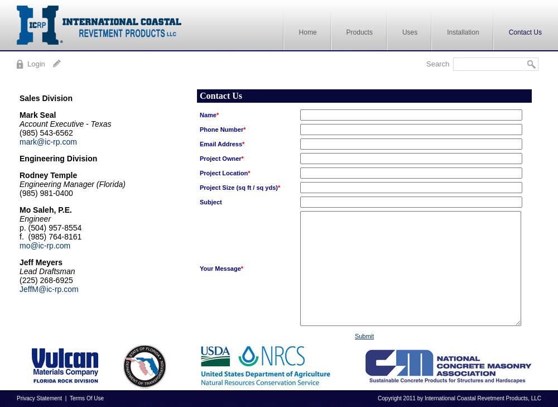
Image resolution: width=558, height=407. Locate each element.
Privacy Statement (39, 398)
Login (36, 64)
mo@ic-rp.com (45, 245)
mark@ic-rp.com (48, 141)
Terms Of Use (87, 398)
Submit (364, 336)
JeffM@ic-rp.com (49, 289)
